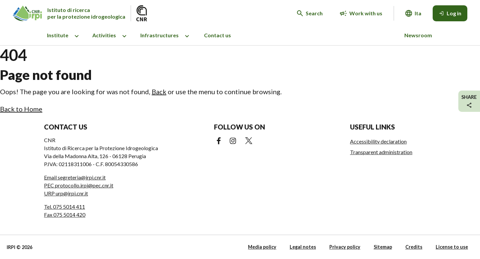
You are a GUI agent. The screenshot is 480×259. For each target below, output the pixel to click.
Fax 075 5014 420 (64, 214)
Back (159, 92)
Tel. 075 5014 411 (64, 206)
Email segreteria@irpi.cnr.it (75, 177)
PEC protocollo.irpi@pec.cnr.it (78, 185)
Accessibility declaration (378, 141)
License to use (452, 247)
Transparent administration (381, 152)
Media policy (262, 247)
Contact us (217, 35)
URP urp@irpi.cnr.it (66, 193)
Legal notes (303, 247)
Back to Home (21, 109)
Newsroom (418, 35)
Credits (413, 247)
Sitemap (383, 247)
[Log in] (450, 13)
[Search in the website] (310, 13)
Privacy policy (344, 247)
